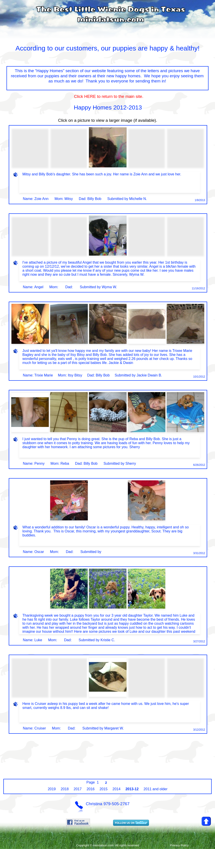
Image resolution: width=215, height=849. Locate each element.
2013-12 (132, 789)
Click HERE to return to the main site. (107, 96)
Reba (64, 463)
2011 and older (156, 789)
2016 (91, 789)
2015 (103, 789)
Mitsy (68, 199)
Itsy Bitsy (75, 375)
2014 (116, 789)
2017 (78, 789)
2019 (52, 789)
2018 (65, 789)
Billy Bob (94, 199)
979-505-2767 (116, 803)
